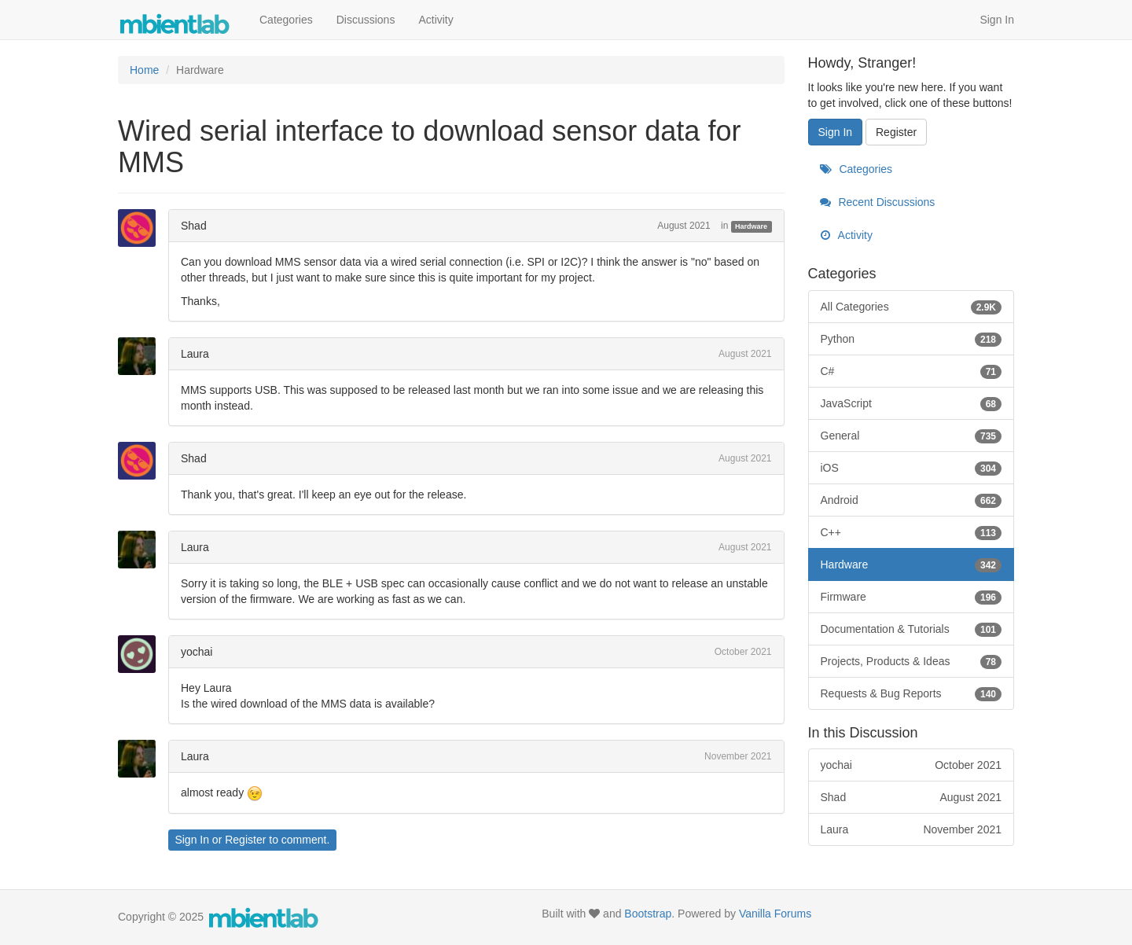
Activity (435, 19)
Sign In (996, 19)
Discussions (365, 19)
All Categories (911, 306)
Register (245, 839)
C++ (911, 532)
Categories (286, 19)
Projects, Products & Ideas (911, 661)
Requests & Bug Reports (911, 693)
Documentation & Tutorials (911, 629)
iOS (911, 468)
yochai (196, 651)
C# (911, 371)
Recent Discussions (877, 202)
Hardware (751, 226)
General (911, 435)
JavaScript (911, 403)
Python (911, 339)
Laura (195, 353)
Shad (194, 225)
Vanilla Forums (775, 913)
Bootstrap (647, 913)
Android (911, 500)
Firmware (911, 597)
